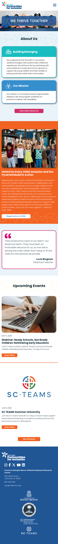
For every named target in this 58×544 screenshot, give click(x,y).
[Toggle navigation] (54, 5)
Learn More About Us (29, 111)
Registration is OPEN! (16, 216)
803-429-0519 (9, 482)
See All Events (29, 439)
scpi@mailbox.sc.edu (12, 485)
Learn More (10, 355)
